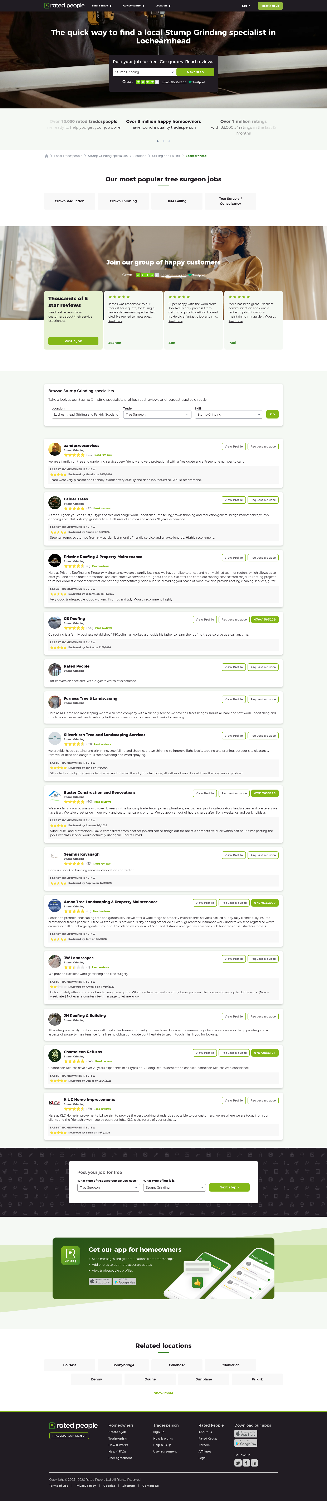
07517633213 (265, 793)
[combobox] (86, 414)
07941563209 (265, 619)
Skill (198, 408)
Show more (163, 1393)
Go (272, 414)
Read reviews (103, 455)
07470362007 (265, 903)
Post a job (73, 341)
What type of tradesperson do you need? (107, 1181)
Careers (204, 1445)
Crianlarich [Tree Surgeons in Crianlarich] (230, 1365)
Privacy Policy (86, 1486)
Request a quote (263, 446)
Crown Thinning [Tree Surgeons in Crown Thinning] (123, 201)
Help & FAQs (117, 1451)
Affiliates (205, 1451)
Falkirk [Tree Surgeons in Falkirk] (257, 1379)
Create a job (117, 1432)
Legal (202, 1458)
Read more (115, 321)
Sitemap (128, 1486)
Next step (195, 72)
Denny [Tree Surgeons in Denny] (96, 1379)
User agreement (120, 1458)
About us (205, 1432)
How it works (118, 1445)
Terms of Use (58, 1486)
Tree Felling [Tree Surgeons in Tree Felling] (176, 201)
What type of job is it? (159, 1181)
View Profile (234, 446)
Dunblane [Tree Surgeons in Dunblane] (203, 1379)
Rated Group (208, 1438)
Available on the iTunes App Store (100, 1281)
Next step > (229, 1187)
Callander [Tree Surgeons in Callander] (177, 1365)
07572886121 (265, 1053)
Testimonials (117, 1438)
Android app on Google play (124, 1281)
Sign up (159, 1432)
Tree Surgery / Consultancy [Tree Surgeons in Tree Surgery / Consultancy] (230, 201)
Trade (127, 408)
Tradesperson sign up (69, 1435)
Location (58, 408)
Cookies (109, 1486)
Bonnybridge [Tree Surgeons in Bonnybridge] (123, 1365)
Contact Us (150, 1486)
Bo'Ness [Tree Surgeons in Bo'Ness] (69, 1365)
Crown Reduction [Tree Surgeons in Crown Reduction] (69, 201)
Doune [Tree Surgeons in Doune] (150, 1379)
